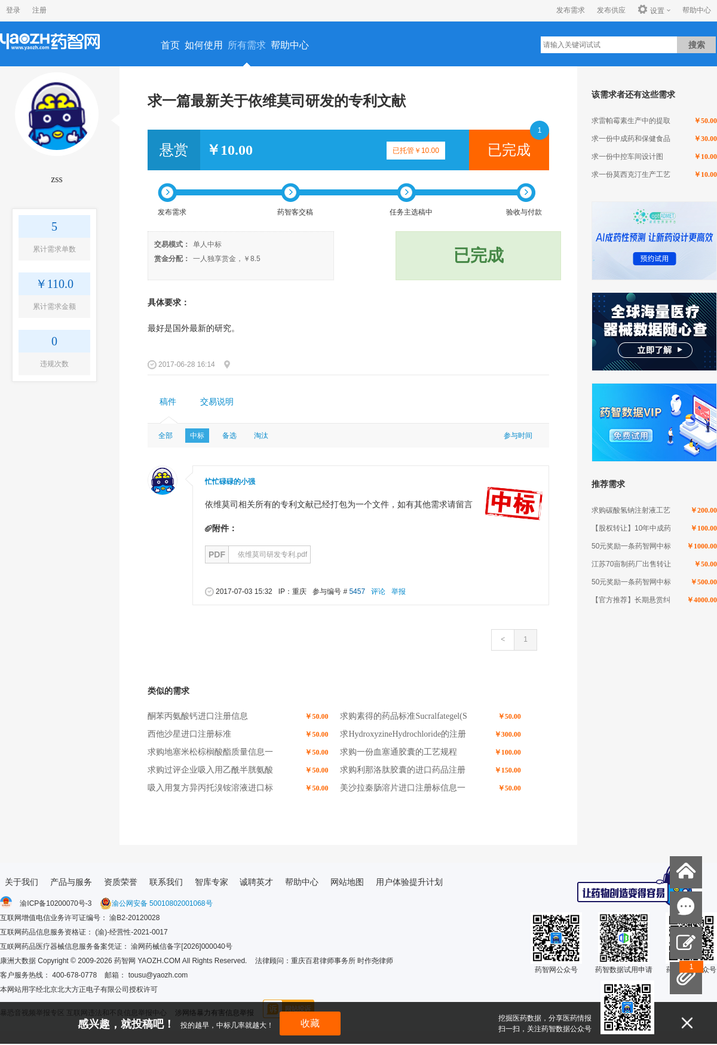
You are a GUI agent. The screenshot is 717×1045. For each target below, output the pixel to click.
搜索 (696, 45)
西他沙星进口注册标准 (189, 734)
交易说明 (217, 401)
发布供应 (611, 10)
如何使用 (204, 45)
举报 (398, 591)
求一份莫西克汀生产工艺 (631, 174)
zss (57, 179)
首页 (170, 45)
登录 (13, 10)
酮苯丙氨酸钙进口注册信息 (198, 716)
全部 (165, 435)
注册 (39, 10)
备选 (229, 435)
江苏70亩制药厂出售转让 (631, 564)
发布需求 (570, 10)
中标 (197, 435)
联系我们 (166, 882)
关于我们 (21, 882)
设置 (651, 10)
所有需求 (247, 45)
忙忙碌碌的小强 (230, 481)
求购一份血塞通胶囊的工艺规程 (398, 751)
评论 (378, 591)
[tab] (168, 402)
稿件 (168, 401)
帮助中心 (696, 10)
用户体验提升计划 (409, 882)
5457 (357, 591)
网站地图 (347, 882)
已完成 (509, 150)
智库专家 (211, 882)
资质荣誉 (120, 882)
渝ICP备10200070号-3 (55, 903)
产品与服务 (71, 882)
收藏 (310, 1023)
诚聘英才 (256, 882)
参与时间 (518, 435)
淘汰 (261, 435)
